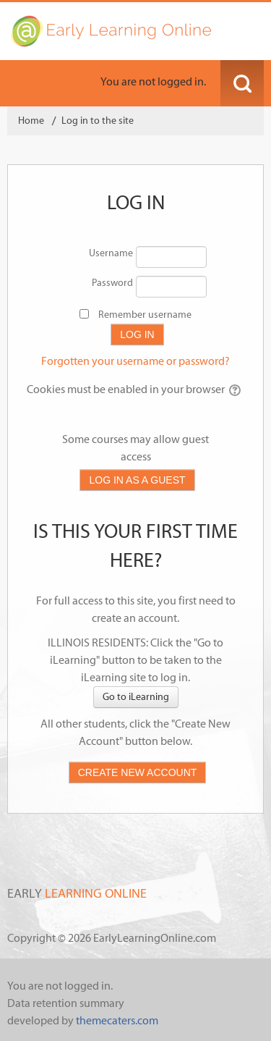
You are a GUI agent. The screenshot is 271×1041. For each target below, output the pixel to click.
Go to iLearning (136, 697)
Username (111, 253)
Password (112, 283)
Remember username (145, 314)
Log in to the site (97, 120)
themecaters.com (117, 1020)
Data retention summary (65, 1003)
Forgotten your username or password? (135, 361)
